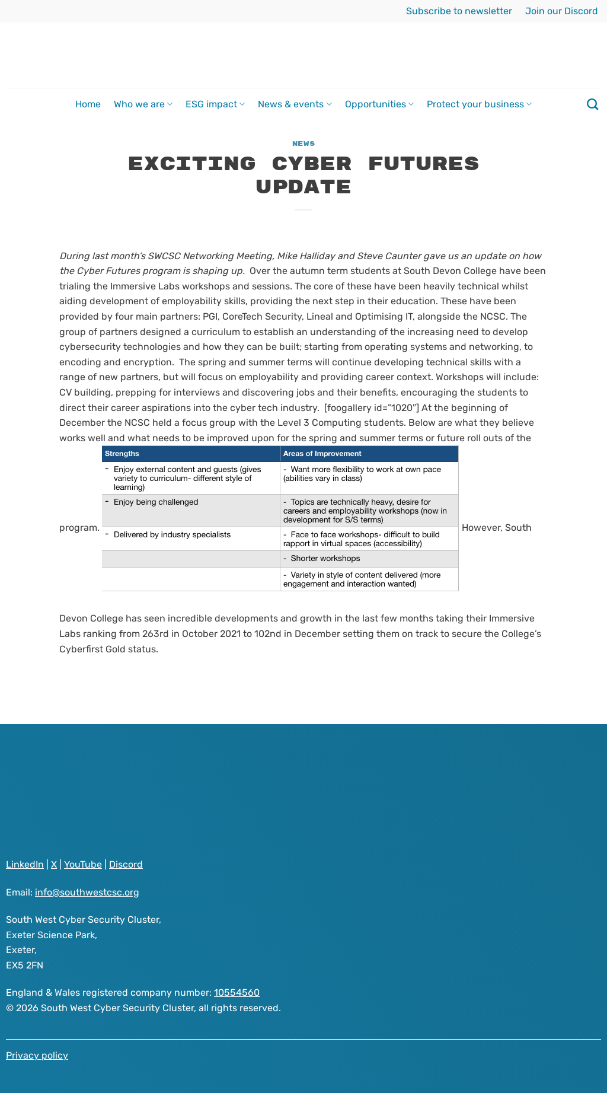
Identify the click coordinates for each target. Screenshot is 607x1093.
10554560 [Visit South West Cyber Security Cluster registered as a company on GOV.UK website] (237, 992)
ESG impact (215, 104)
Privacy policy (37, 1055)
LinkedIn (25, 864)
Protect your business (479, 104)
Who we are (143, 104)
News (303, 144)
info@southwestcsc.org (87, 892)
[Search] (592, 104)
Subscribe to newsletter (459, 11)
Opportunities (379, 104)
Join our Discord (561, 11)
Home (88, 104)
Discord (126, 864)
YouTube (83, 864)
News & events (294, 104)
